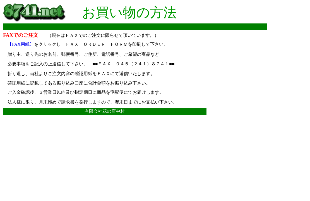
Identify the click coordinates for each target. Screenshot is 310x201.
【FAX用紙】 (18, 44)
